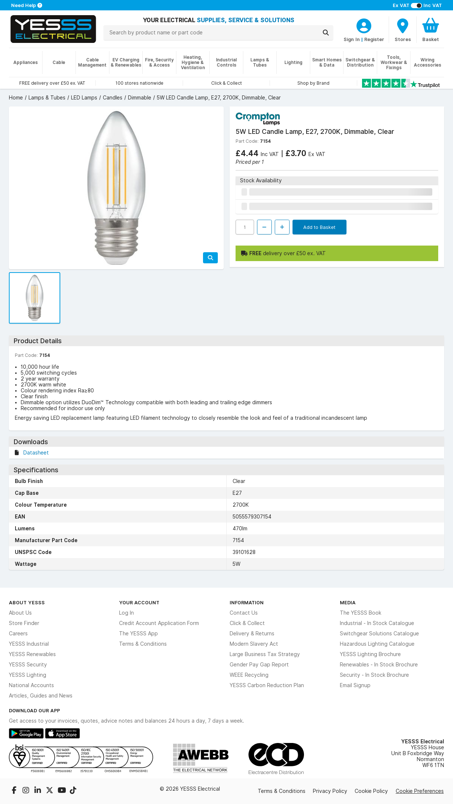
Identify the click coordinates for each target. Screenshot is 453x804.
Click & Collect (247, 623)
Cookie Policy (371, 791)
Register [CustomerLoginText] (374, 39)
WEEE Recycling (249, 675)
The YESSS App (138, 633)
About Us (20, 613)
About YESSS (27, 602)
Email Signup (355, 685)
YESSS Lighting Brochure (370, 654)
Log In (126, 613)
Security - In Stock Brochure (374, 675)
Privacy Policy (330, 791)
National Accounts (31, 685)
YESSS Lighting (27, 675)
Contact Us (244, 613)
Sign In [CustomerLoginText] (352, 39)
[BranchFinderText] (402, 29)
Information (247, 602)
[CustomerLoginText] (364, 24)
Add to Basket (319, 227)
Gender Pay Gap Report (259, 665)
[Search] (325, 32)
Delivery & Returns (252, 633)
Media (348, 602)
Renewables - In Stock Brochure (379, 665)
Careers (18, 633)
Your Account (139, 602)
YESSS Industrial (29, 644)
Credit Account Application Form (159, 623)
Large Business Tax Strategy (265, 654)
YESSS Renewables (32, 654)
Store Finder (24, 623)
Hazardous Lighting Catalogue (377, 644)
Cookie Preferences (420, 791)
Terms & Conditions (143, 644)
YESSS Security (28, 665)
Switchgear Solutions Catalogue (379, 633)
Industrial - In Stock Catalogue (377, 623)
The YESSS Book (360, 613)
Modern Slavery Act (254, 644)
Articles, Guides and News (40, 696)
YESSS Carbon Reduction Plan (267, 685)
